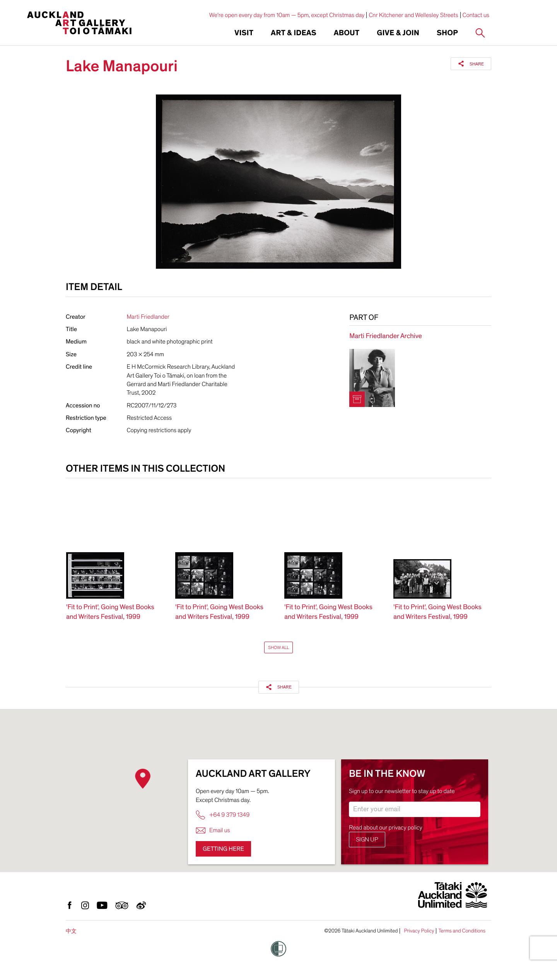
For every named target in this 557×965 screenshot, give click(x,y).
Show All (278, 647)
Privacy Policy (419, 931)
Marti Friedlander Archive (385, 336)
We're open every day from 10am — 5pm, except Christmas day (287, 15)
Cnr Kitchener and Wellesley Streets (413, 15)
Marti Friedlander (148, 317)
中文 (71, 931)
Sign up (367, 839)
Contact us (476, 15)
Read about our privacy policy (385, 827)
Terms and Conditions (461, 931)
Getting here (223, 849)
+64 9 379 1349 (222, 815)
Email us (213, 830)
